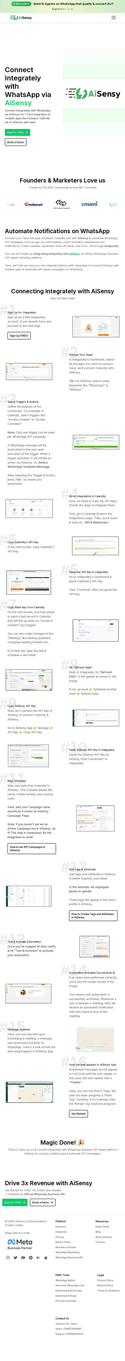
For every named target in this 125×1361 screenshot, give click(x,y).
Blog (98, 1231)
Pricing (60, 1237)
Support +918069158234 (69, 1334)
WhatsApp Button (65, 1280)
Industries (61, 1231)
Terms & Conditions (108, 1290)
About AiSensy (104, 1237)
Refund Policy (105, 1285)
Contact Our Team (66, 1323)
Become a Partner (66, 1247)
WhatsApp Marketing (68, 1252)
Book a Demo (63, 1242)
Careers (100, 1242)
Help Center (103, 1226)
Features (61, 1226)
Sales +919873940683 (68, 1328)
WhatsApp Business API (69, 1257)
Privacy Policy (105, 1280)
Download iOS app (66, 1295)
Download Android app (69, 1290)
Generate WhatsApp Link (70, 1285)
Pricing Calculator (66, 1300)
